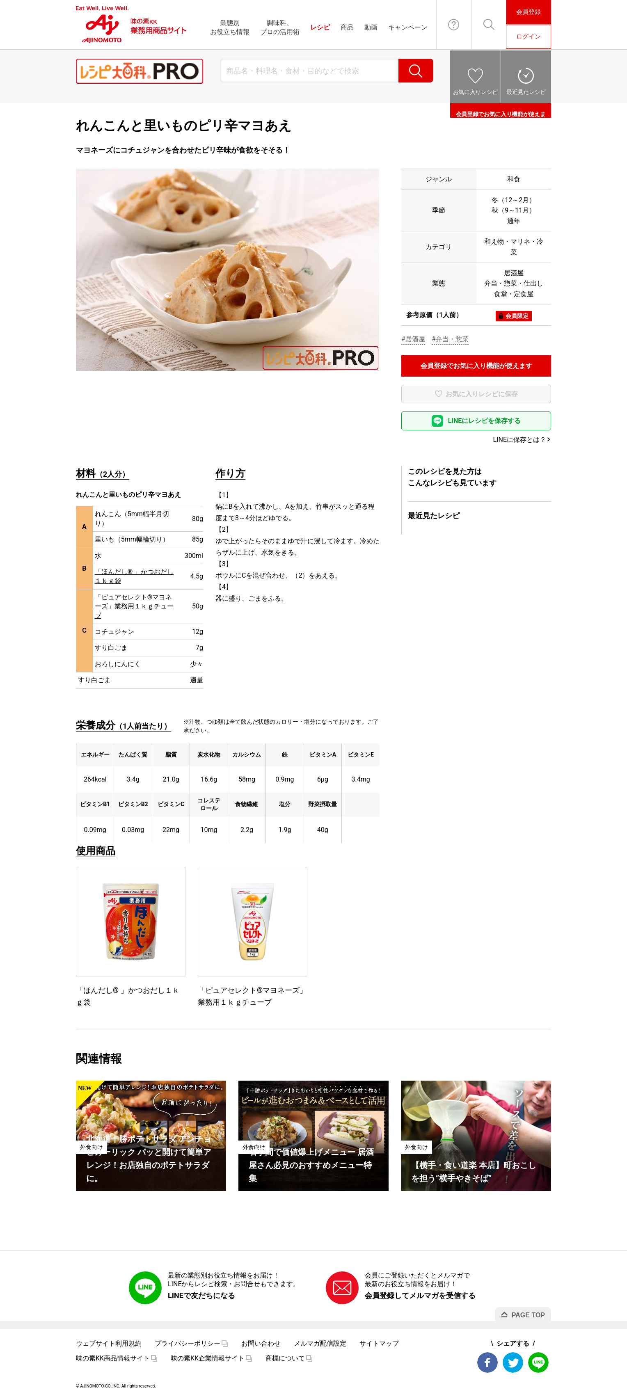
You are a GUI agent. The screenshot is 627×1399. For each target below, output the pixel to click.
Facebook (487, 1362)
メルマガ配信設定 (320, 1343)
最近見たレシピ (526, 92)
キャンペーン (408, 27)
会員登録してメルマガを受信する (420, 1295)
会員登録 (528, 12)
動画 (371, 27)
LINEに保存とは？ (519, 439)
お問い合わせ (454, 24)
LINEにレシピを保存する (484, 421)
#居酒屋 (413, 339)
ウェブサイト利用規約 (109, 1343)
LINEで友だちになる (201, 1295)
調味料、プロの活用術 (280, 27)
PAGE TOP (528, 1315)
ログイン (528, 36)
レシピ (320, 27)
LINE (538, 1362)
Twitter (513, 1362)
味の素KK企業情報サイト (208, 1358)
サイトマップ (379, 1343)
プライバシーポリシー (187, 1343)
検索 (415, 70)
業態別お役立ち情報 (229, 27)
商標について (285, 1358)
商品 (347, 27)
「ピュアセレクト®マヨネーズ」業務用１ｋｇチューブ (134, 606)
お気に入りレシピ (475, 92)
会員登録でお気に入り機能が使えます (500, 110)
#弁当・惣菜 (450, 339)
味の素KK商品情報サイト (113, 1358)
